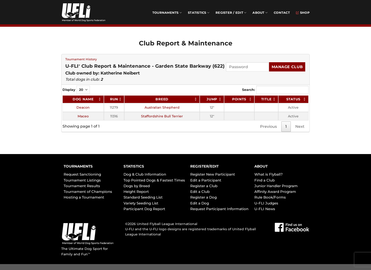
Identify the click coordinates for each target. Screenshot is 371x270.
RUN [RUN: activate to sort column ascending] (114, 99)
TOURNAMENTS (78, 166)
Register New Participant (212, 174)
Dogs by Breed (137, 186)
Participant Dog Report (144, 209)
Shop (303, 12)
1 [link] (286, 126)
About (260, 12)
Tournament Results (82, 186)
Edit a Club (200, 191)
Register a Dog (203, 197)
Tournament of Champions (88, 191)
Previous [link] (268, 126)
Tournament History (81, 59)
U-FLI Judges (266, 203)
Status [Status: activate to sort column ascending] (293, 99)
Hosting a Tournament (84, 197)
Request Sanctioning (82, 174)
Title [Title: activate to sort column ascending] (266, 99)
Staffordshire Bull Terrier (162, 116)
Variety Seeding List (141, 203)
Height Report (136, 191)
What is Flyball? (268, 174)
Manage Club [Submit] (287, 67)
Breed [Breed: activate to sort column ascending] (161, 99)
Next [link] (300, 126)
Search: (275, 90)
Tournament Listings (82, 180)
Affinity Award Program (275, 191)
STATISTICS (134, 166)
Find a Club (264, 180)
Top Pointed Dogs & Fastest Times (154, 180)
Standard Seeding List (143, 197)
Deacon (83, 107)
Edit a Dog (199, 203)
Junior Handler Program (276, 186)
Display (76, 90)
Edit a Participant (205, 180)
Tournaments (167, 12)
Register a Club (203, 186)
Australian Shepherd (162, 107)
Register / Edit (231, 12)
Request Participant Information (219, 209)
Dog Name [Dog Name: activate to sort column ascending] (83, 99)
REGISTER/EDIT (204, 166)
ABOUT (261, 166)
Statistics (198, 12)
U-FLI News (264, 209)
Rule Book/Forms (270, 197)
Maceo (83, 116)
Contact (282, 12)
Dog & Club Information (145, 174)
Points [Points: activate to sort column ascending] (239, 99)
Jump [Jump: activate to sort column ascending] (212, 99)
